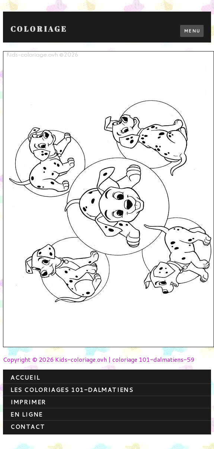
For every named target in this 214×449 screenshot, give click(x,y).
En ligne (26, 414)
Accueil (25, 377)
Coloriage (38, 29)
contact (27, 426)
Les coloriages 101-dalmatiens (71, 389)
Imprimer (28, 402)
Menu (192, 31)
